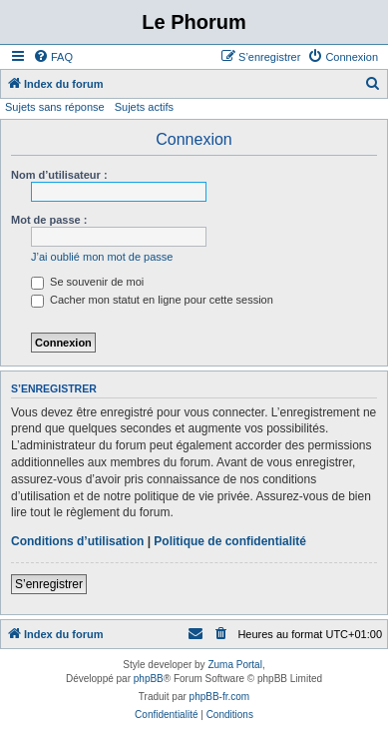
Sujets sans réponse (55, 107)
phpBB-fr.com (220, 696)
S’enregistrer (49, 584)
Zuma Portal (234, 664)
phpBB (149, 678)
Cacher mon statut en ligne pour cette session (152, 300)
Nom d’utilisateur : (59, 175)
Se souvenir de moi (87, 282)
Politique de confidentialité (230, 541)
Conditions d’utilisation (77, 541)
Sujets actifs (144, 107)
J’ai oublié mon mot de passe (102, 257)
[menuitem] (53, 57)
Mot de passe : (49, 220)
